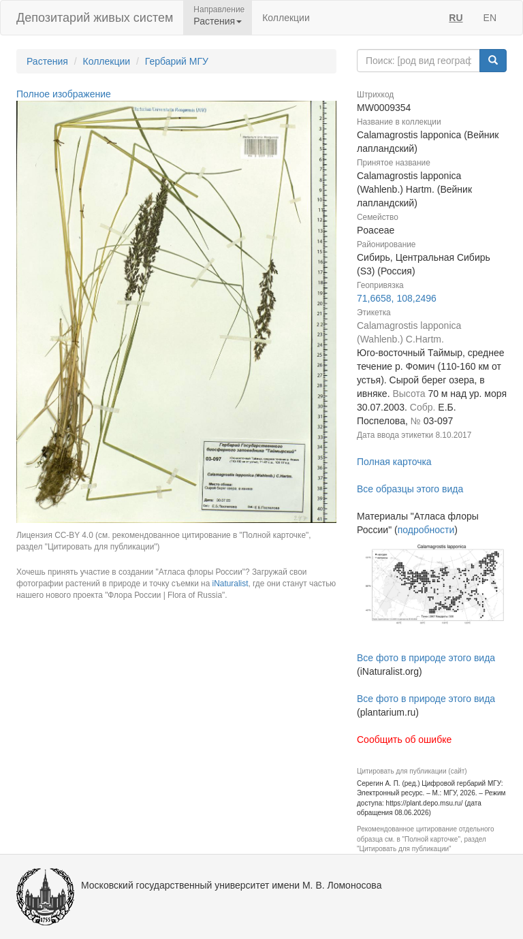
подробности (426, 529)
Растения (47, 61)
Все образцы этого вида (410, 488)
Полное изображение (63, 94)
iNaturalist (230, 583)
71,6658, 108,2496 (397, 298)
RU (455, 17)
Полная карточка (394, 461)
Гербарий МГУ (176, 61)
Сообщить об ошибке (404, 739)
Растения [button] (217, 21)
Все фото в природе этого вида (426, 657)
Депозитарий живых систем (94, 18)
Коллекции (286, 17)
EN (490, 17)
